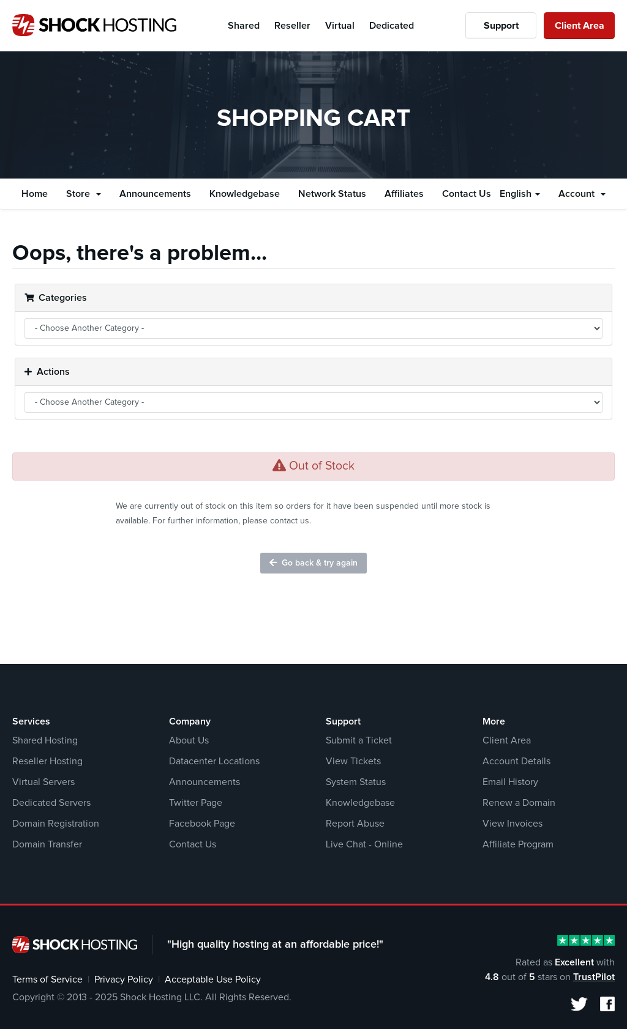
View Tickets (353, 761)
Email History (510, 782)
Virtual (340, 26)
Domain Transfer (47, 844)
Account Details (516, 761)
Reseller (292, 26)
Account (582, 194)
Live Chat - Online (364, 844)
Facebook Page (202, 823)
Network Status (332, 194)
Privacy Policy (123, 979)
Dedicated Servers (51, 803)
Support (501, 26)
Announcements (155, 194)
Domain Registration (55, 823)
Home (34, 194)
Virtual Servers (43, 782)
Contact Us (466, 194)
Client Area (579, 26)
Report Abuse (355, 823)
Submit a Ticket (359, 740)
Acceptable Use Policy (213, 979)
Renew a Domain (518, 803)
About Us (189, 740)
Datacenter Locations (214, 761)
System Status (356, 782)
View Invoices (512, 823)
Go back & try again (313, 562)
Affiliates (404, 194)
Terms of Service (47, 979)
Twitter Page (195, 803)
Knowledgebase (244, 194)
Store (83, 194)
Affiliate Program (518, 844)
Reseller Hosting (47, 761)
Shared (244, 26)
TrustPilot (594, 977)
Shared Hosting (45, 740)
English (520, 194)
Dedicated (391, 26)
